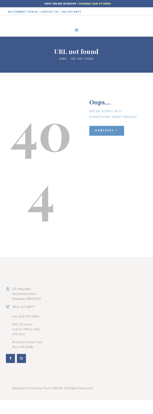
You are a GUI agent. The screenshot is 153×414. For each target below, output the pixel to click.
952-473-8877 (71, 11)
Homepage (104, 130)
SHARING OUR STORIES (95, 3)
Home (63, 58)
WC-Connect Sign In (23, 11)
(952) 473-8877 (23, 307)
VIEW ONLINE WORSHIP (60, 3)
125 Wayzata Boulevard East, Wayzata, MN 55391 (26, 294)
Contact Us (50, 11)
